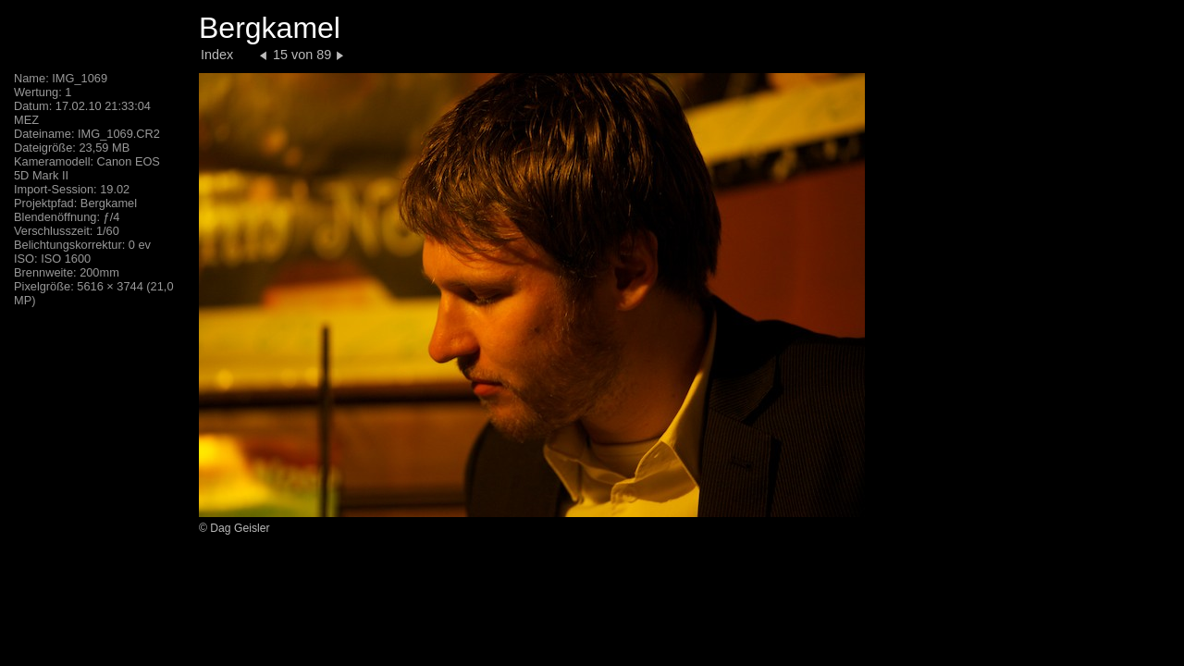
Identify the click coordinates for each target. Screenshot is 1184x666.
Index (217, 54)
